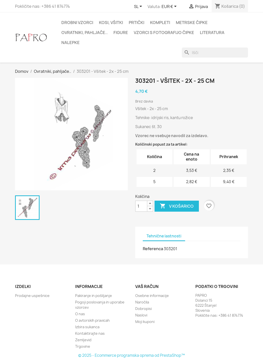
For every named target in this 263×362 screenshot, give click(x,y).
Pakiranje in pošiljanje (93, 295)
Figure (120, 32)
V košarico (177, 206)
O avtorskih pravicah (92, 320)
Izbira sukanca (87, 326)
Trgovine (82, 346)
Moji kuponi (145, 321)
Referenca (153, 248)
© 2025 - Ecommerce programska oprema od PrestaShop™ (131, 355)
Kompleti (160, 22)
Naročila (142, 302)
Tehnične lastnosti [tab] (164, 236)
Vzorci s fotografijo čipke (164, 32)
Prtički (136, 22)
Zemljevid (83, 339)
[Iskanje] (215, 53)
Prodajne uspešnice (32, 295)
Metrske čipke (192, 22)
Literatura (212, 32)
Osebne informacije (152, 295)
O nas (80, 313)
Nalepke (70, 42)
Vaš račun (147, 286)
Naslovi (141, 315)
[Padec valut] (170, 7)
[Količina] (141, 206)
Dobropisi (143, 308)
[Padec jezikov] (139, 7)
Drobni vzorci (77, 22)
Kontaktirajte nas (90, 333)
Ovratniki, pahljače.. (84, 32)
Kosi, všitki (111, 22)
